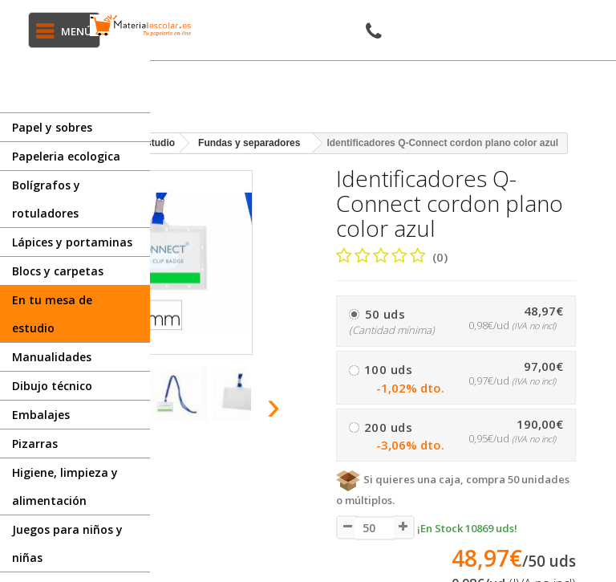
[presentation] (274, 405)
